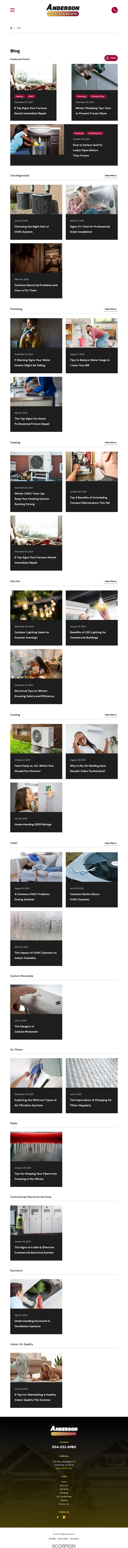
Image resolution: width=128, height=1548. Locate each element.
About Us (64, 1485)
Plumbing (64, 1493)
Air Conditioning (64, 1496)
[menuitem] (52, 1538)
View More (110, 175)
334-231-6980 (64, 1447)
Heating (64, 1500)
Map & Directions (64, 1468)
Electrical (64, 1489)
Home (64, 1481)
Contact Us (64, 1504)
